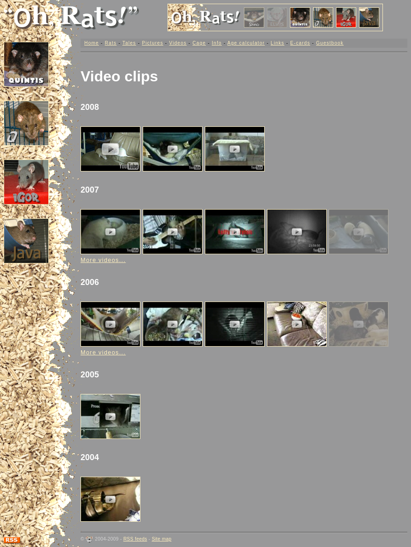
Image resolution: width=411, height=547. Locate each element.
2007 (90, 189)
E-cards (300, 43)
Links (277, 43)
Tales (129, 43)
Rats (111, 43)
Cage (199, 43)
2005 (90, 374)
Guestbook (330, 43)
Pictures (152, 43)
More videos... (103, 259)
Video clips (119, 76)
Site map (162, 538)
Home (91, 43)
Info (217, 43)
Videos (177, 43)
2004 (90, 457)
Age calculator (246, 43)
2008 (90, 107)
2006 (90, 282)
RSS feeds (135, 538)
